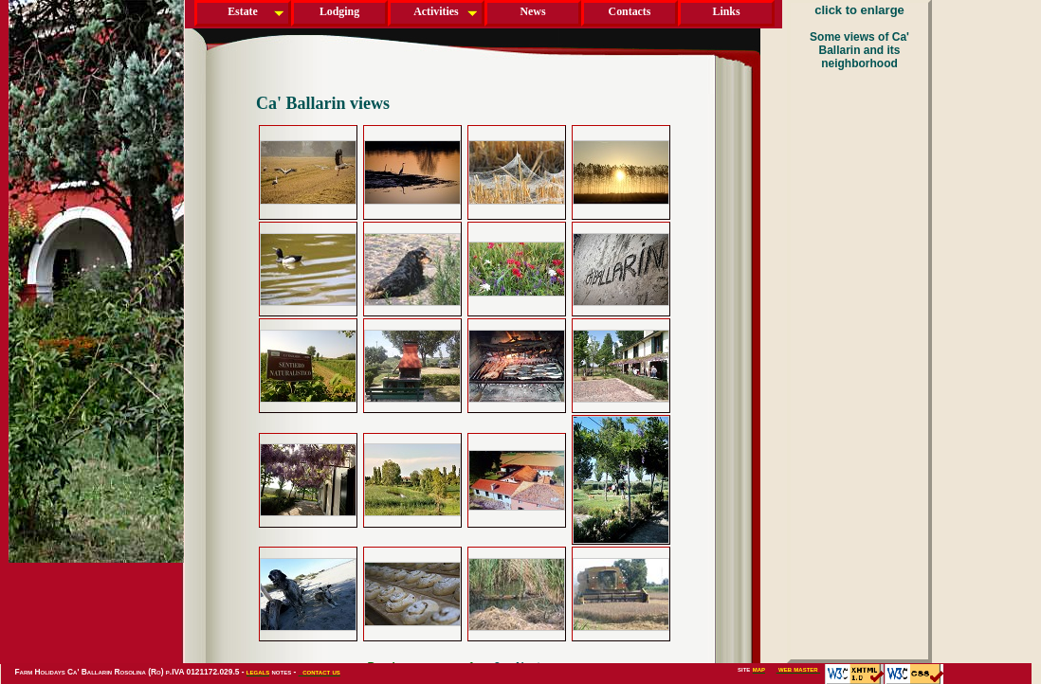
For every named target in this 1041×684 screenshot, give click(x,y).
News (532, 11)
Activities (435, 11)
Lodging (339, 11)
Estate (243, 11)
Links (726, 11)
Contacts (630, 11)
